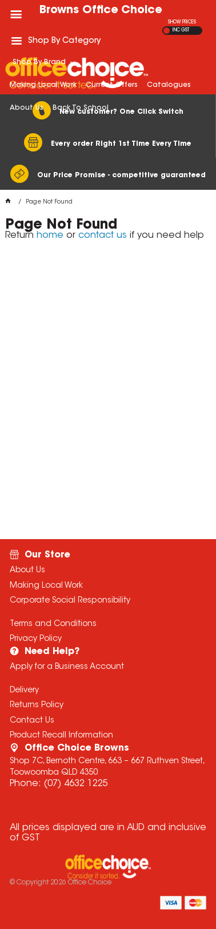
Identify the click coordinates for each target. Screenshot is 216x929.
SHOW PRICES (182, 22)
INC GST (181, 30)
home (50, 235)
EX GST (166, 30)
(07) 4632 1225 (75, 783)
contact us (102, 235)
